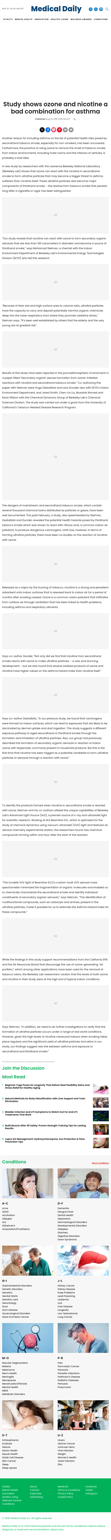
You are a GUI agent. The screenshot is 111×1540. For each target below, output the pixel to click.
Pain (60, 1363)
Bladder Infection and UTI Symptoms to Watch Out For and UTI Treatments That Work (41, 1113)
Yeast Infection (66, 1461)
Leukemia (63, 1299)
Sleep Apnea (9, 1468)
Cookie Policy (65, 1497)
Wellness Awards (81, 19)
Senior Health (9, 1450)
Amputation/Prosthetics (16, 1229)
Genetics (7, 1292)
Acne (5, 1208)
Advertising (36, 1497)
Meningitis (8, 1376)
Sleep (5, 1464)
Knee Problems (66, 1292)
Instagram (91, 1493)
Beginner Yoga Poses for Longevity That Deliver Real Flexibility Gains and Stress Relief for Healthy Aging (47, 1086)
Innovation (8, 1493)
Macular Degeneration (15, 1363)
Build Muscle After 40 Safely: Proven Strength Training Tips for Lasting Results (45, 1127)
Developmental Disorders (72, 1225)
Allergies (7, 1218)
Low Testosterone (68, 1313)
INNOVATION (42, 19)
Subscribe (35, 1493)
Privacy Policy (65, 1493)
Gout (5, 1306)
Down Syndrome (67, 1239)
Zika (60, 1464)
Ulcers (61, 1440)
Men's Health (9, 1373)
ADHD (5, 1211)
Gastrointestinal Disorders (17, 1285)
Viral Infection (65, 1450)
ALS (4, 1222)
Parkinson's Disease (69, 1376)
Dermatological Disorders (72, 1222)
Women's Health (67, 1457)
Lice (60, 1303)
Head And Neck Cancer (15, 1317)
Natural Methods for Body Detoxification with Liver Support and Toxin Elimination (45, 1100)
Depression (64, 1218)
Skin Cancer (9, 1461)
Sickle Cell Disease (12, 1457)
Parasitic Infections (68, 1373)
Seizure (6, 1447)
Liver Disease (65, 1306)
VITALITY (8, 19)
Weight (62, 1454)
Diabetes (63, 1229)
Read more (57, 1529)
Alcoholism (8, 1215)
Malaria (6, 1366)
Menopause (9, 1380)
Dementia (63, 1208)
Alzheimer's (8, 1225)
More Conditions (100, 1163)
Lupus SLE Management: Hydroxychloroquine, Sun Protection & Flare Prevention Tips (45, 1140)
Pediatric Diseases (68, 1380)
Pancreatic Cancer (68, 1366)
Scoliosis (7, 1443)
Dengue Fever (66, 1211)
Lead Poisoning (66, 1296)
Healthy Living (10, 1497)
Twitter (89, 1490)
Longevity (63, 1310)
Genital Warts (10, 1296)
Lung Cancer (65, 1317)
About (33, 1486)
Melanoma (8, 1370)
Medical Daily (56, 8)
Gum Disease (9, 1310)
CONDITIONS (101, 19)
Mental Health (10, 1387)
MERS (5, 1390)
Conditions (14, 1162)
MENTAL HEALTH (24, 19)
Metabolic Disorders (13, 1394)
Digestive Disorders (69, 1236)
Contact (34, 1490)
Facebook (91, 1486)
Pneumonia (64, 1387)
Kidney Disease (66, 1289)
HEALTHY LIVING (60, 19)
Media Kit (63, 1486)
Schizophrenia (10, 1440)
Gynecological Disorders (16, 1313)
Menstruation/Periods (14, 1383)
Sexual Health (10, 1454)
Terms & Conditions (69, 1490)
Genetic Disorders (12, 1289)
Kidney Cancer (66, 1285)
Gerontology (9, 1303)
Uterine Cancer (66, 1443)
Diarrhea (63, 1232)
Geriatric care (10, 1299)
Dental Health (65, 1215)
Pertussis (63, 1383)
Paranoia (63, 1370)
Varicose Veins (66, 1447)
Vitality (6, 1486)
